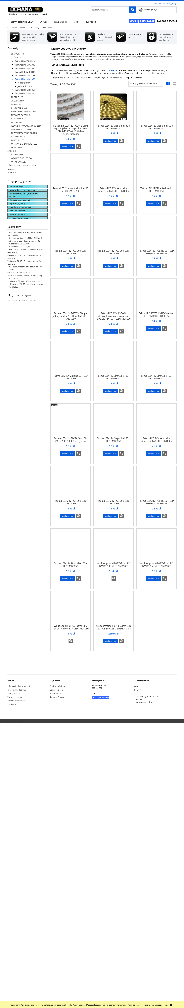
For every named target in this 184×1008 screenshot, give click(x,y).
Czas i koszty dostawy (16, 690)
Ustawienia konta (57, 690)
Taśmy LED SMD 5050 (25, 79)
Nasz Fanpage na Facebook (146, 696)
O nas (136, 686)
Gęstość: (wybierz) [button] (17, 203)
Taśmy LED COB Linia (25, 61)
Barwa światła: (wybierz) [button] (19, 200)
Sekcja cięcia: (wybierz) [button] (18, 218)
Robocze (33, 301)
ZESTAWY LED (17, 54)
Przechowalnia (56, 693)
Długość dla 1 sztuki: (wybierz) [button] (22, 190)
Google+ (138, 699)
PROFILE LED (17, 97)
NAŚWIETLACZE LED (20, 115)
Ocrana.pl (11, 27)
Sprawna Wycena (57, 697)
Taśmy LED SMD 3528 (25, 75)
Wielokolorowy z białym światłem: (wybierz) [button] (23, 195)
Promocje (11, 172)
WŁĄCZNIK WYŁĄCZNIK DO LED (26, 125)
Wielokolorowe (25, 82)
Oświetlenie (23, 301)
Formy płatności (14, 693)
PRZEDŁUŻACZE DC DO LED (24, 133)
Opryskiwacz (12, 301)
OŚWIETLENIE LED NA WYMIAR (22, 165)
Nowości (11, 169)
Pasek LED (113, 70)
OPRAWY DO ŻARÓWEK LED (24, 143)
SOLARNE (11, 151)
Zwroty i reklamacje (15, 697)
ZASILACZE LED (18, 104)
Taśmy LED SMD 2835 (25, 64)
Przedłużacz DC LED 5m (19, 243)
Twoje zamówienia (57, 686)
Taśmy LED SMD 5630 (25, 93)
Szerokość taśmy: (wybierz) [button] (20, 207)
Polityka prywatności (16, 700)
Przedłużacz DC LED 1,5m (20, 246)
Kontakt (137, 690)
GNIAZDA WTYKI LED (21, 129)
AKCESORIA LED (18, 136)
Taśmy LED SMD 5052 (25, 90)
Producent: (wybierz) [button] (18, 186)
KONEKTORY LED (19, 118)
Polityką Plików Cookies (75, 1005)
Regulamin (11, 704)
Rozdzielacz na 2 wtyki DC (20, 272)
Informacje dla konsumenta (19, 686)
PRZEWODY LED (18, 122)
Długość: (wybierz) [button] (17, 214)
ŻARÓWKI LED (17, 140)
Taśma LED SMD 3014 (25, 72)
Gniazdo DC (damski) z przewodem (25, 281)
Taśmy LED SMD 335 (24, 68)
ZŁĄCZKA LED (17, 100)
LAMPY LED (16, 147)
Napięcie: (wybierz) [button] (17, 210)
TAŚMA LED (16, 57)
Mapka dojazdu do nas (144, 702)
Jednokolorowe (25, 86)
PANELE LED (17, 154)
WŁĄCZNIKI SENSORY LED (23, 111)
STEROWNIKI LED (19, 107)
